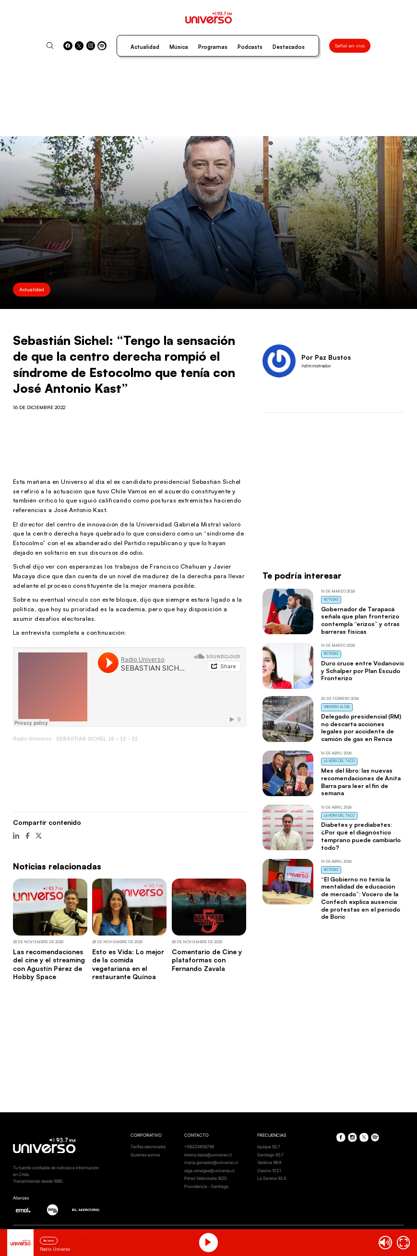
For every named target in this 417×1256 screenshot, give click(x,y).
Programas (212, 47)
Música (178, 47)
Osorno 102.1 (269, 1170)
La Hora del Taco (339, 761)
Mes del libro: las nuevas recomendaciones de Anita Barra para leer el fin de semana (361, 781)
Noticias (331, 599)
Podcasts (250, 47)
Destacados (289, 47)
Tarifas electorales (148, 1146)
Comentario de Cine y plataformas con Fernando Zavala (207, 960)
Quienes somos (145, 1154)
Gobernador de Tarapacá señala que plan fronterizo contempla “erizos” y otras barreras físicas (360, 620)
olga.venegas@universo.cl (209, 1170)
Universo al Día (337, 707)
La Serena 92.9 (271, 1178)
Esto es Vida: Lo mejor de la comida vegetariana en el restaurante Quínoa (128, 964)
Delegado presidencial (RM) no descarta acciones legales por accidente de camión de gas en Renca (361, 727)
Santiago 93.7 (270, 1154)
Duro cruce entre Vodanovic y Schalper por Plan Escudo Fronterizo (362, 670)
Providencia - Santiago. (206, 1186)
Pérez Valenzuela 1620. (206, 1178)
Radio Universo (32, 739)
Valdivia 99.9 (269, 1162)
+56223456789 (199, 1146)
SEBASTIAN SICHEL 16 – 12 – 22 (97, 739)
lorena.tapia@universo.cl (208, 1154)
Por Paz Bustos (326, 357)
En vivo (49, 1240)
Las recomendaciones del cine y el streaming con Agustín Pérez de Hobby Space (49, 964)
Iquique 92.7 (268, 1146)
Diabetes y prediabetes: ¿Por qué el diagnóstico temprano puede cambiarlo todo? (361, 836)
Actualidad (145, 47)
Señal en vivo (350, 45)
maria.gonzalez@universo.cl (211, 1162)
